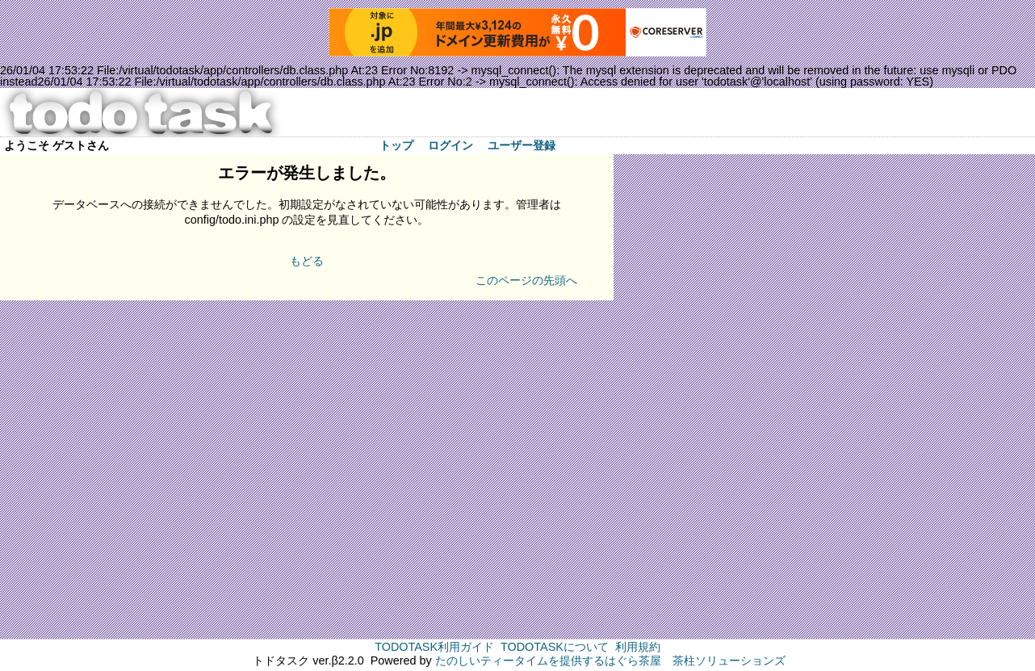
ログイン (450, 146)
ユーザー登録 (521, 146)
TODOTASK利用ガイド (434, 646)
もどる (307, 260)
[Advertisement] (678, 396)
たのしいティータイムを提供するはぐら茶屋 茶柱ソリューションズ (610, 660)
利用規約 (637, 646)
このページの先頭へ (526, 280)
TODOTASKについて (555, 646)
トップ (396, 146)
